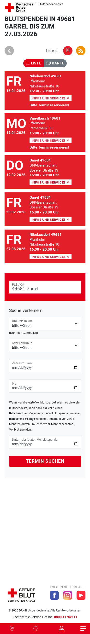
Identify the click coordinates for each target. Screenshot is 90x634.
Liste (33, 63)
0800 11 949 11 (65, 617)
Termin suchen (45, 461)
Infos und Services (51, 98)
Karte (55, 63)
